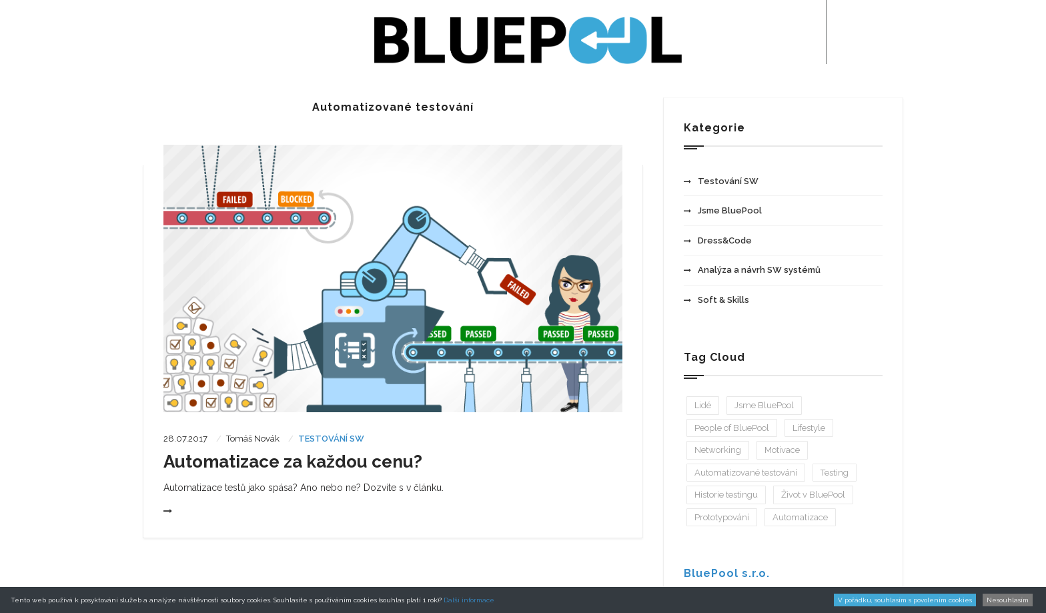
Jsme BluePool (723, 210)
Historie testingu (726, 495)
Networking (717, 450)
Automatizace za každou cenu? (292, 462)
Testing (835, 473)
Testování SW (331, 439)
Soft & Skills (716, 300)
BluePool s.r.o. (727, 573)
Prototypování (721, 517)
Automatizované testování (745, 473)
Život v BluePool (813, 495)
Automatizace (800, 517)
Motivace (782, 450)
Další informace (469, 600)
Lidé (702, 405)
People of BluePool (731, 428)
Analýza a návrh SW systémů (752, 270)
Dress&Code (718, 240)
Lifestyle (809, 428)
